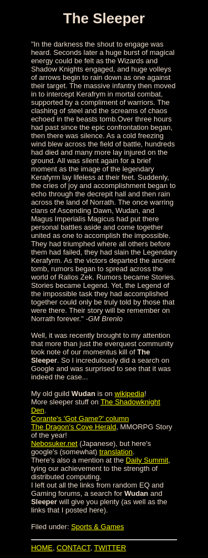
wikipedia (129, 393)
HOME (42, 548)
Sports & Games (97, 527)
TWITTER (110, 548)
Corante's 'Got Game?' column (80, 418)
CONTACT (73, 548)
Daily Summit (147, 460)
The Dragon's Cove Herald (73, 427)
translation (116, 452)
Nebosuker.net (54, 443)
